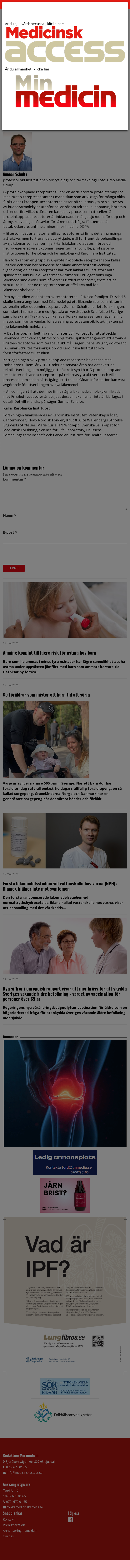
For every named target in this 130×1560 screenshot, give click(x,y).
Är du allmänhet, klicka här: (65, 89)
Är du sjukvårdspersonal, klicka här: (65, 41)
